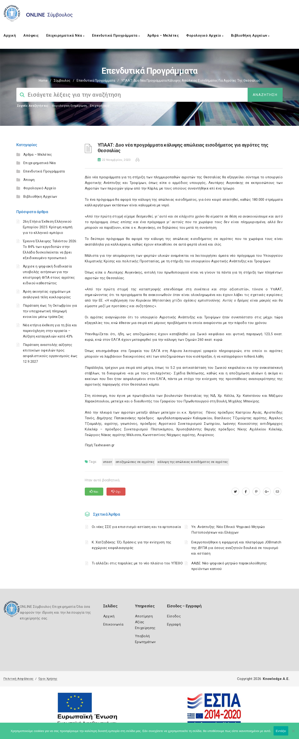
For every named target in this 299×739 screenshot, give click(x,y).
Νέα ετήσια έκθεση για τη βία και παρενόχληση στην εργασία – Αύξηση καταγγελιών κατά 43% (50, 330)
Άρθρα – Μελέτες (163, 35)
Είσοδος (174, 616)
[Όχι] (293, 733)
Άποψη (29, 180)
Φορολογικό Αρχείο (205, 35)
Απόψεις (31, 35)
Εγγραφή (174, 624)
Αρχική (10, 35)
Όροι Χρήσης (48, 678)
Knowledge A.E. (276, 679)
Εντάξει (281, 731)
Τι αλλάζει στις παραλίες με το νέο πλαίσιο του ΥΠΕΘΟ (137, 563)
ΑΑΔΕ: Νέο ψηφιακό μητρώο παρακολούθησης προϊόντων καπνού (229, 566)
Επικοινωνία (113, 624)
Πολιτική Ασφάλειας (18, 678)
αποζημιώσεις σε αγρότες (135, 462)
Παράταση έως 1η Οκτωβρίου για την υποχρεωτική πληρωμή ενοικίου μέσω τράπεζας (50, 311)
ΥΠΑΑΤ (107, 462)
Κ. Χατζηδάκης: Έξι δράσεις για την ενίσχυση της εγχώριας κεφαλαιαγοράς (131, 545)
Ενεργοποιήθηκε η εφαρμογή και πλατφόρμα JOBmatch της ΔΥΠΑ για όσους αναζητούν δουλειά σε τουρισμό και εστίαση (236, 548)
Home (43, 80)
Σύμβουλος (62, 80)
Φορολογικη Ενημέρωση (69, 105)
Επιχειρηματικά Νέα (65, 35)
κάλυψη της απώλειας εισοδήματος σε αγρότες (193, 462)
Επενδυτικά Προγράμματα (116, 35)
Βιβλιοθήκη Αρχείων (250, 35)
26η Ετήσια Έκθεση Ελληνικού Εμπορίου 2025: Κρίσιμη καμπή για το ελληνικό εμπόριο (47, 227)
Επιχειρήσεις (99, 105)
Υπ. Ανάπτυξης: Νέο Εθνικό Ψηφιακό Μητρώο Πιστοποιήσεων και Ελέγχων (228, 530)
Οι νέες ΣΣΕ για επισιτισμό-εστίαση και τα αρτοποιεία (136, 527)
